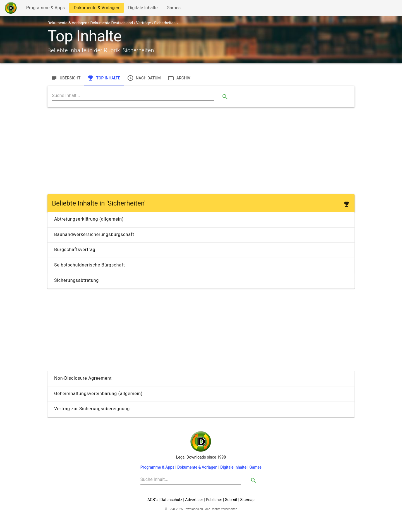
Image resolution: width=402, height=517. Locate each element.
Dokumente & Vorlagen (96, 9)
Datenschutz (171, 499)
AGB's (152, 499)
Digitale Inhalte (143, 9)
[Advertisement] (201, 151)
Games (175, 9)
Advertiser (194, 499)
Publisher (214, 499)
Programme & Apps (45, 9)
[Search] (133, 96)
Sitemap (247, 499)
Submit (231, 499)
